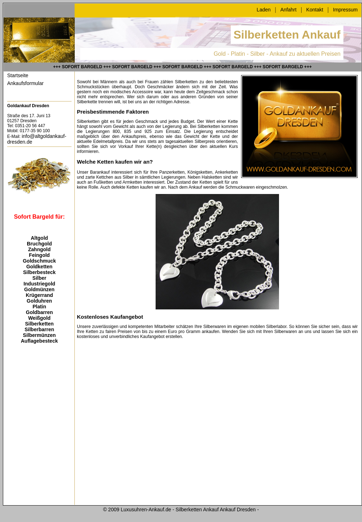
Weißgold (39, 318)
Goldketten (39, 266)
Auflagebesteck (39, 341)
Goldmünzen (39, 289)
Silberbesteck (39, 272)
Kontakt (314, 10)
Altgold (39, 238)
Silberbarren (39, 329)
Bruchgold (39, 244)
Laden (264, 10)
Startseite (17, 75)
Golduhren (39, 301)
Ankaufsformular (25, 83)
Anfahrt (288, 10)
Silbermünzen (39, 335)
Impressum (345, 10)
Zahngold (39, 249)
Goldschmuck (39, 261)
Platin (39, 306)
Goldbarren (39, 312)
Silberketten (39, 324)
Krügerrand (39, 295)
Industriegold (39, 284)
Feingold (39, 255)
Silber (40, 278)
